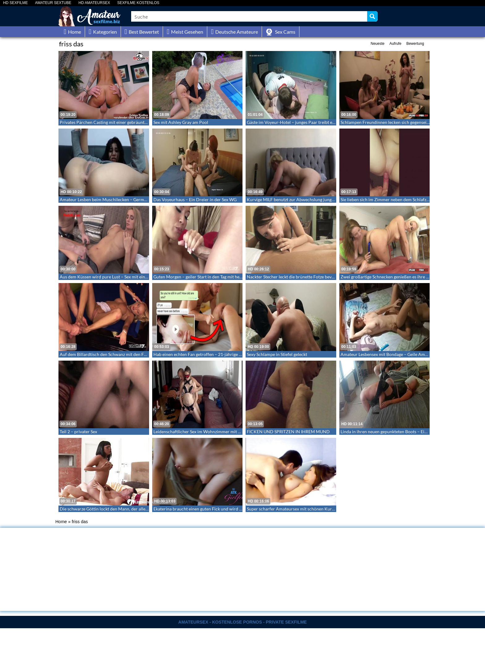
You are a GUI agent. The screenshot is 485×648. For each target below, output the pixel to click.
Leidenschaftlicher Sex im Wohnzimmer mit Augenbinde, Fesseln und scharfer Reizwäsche (239, 431)
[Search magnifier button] (372, 16)
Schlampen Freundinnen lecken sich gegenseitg (385, 122)
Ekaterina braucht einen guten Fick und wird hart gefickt (207, 508)
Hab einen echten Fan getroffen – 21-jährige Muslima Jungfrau (213, 354)
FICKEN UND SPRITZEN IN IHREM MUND (288, 431)
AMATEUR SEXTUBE (53, 3)
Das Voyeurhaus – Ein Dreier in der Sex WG (195, 199)
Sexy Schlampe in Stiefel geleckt (277, 354)
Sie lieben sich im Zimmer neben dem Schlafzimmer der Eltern (400, 199)
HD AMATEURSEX (94, 3)
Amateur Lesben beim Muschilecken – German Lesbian (112, 199)
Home (61, 521)
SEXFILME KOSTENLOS (138, 3)
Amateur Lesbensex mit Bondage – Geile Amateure (389, 354)
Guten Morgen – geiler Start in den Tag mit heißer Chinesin (209, 276)
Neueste (377, 43)
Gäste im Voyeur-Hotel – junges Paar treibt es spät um (298, 122)
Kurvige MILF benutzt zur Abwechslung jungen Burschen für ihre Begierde (318, 199)
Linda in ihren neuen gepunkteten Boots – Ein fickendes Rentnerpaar (406, 431)
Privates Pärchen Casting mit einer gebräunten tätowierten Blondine (125, 122)
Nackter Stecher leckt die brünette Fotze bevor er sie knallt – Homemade (316, 276)
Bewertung (415, 43)
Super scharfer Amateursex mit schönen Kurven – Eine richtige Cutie (313, 508)
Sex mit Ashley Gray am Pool (180, 122)
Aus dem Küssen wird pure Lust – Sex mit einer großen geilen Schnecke (127, 276)
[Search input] (249, 16)
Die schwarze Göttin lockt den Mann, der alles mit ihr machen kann (123, 508)
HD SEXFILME (15, 3)
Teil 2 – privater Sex (78, 431)
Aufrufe (395, 43)
